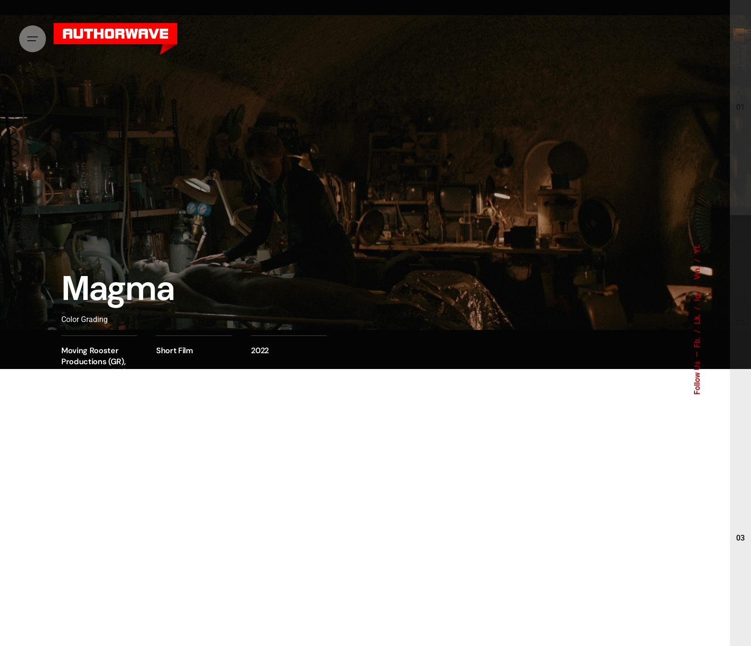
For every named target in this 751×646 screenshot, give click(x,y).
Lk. (697, 318)
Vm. (697, 272)
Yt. (697, 249)
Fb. (697, 341)
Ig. (697, 295)
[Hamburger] (32, 38)
